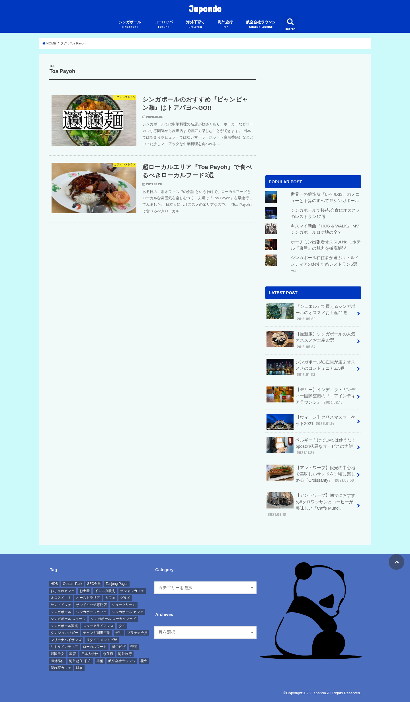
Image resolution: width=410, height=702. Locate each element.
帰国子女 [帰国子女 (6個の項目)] (57, 654)
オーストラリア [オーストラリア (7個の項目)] (88, 598)
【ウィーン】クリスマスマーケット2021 (310, 422)
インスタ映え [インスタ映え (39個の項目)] (105, 591)
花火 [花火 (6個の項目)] (143, 661)
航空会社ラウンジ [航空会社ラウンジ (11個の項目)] (122, 661)
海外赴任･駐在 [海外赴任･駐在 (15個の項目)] (80, 661)
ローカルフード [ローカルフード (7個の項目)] (95, 647)
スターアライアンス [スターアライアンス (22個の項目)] (98, 626)
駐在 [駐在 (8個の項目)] (79, 668)
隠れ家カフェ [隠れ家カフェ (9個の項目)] (61, 668)
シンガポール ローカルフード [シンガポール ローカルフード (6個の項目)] (113, 619)
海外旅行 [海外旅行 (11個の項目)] (125, 654)
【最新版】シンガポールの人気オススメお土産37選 (310, 340)
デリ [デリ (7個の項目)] (118, 633)
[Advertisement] (313, 121)
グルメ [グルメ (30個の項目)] (125, 598)
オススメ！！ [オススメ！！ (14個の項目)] (61, 598)
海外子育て (195, 24)
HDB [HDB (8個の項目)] (54, 584)
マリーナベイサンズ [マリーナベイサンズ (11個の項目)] (66, 640)
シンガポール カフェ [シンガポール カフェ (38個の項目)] (128, 612)
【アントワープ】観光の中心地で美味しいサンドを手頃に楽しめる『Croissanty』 (310, 474)
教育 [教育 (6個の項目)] (72, 654)
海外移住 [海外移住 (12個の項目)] (57, 661)
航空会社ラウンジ (261, 24)
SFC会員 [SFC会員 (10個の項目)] (94, 584)
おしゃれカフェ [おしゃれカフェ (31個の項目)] (63, 591)
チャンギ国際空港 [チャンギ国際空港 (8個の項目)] (96, 633)
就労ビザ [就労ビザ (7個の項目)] (119, 647)
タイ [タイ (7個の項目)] (122, 626)
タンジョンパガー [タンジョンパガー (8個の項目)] (64, 633)
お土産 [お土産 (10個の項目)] (84, 591)
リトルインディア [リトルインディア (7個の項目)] (64, 647)
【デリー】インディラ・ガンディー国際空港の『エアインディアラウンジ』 (310, 395)
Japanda (205, 8)
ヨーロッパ (163, 24)
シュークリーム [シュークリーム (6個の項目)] (124, 605)
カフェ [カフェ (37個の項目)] (110, 598)
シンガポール (130, 24)
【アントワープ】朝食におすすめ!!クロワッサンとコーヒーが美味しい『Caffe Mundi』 (310, 504)
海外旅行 (225, 24)
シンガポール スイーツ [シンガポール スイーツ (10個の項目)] (68, 619)
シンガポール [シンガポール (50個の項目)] (61, 612)
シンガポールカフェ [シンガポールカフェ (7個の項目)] (91, 612)
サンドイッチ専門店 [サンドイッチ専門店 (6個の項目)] (91, 605)
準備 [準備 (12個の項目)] (100, 661)
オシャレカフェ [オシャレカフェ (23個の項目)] (132, 591)
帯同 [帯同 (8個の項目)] (133, 647)
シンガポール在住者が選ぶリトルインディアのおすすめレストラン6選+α (325, 263)
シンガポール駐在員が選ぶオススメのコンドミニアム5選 (310, 368)
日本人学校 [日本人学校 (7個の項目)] (89, 654)
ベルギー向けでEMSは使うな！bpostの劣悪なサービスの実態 (311, 446)
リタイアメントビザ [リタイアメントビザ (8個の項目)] (101, 640)
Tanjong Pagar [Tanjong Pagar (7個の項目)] (117, 584)
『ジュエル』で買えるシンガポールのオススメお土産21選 (310, 312)
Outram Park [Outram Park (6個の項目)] (72, 584)
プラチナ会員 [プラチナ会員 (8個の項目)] (137, 633)
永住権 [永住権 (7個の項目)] (108, 654)
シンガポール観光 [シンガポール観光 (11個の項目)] (64, 626)
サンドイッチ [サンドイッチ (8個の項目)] (61, 605)
